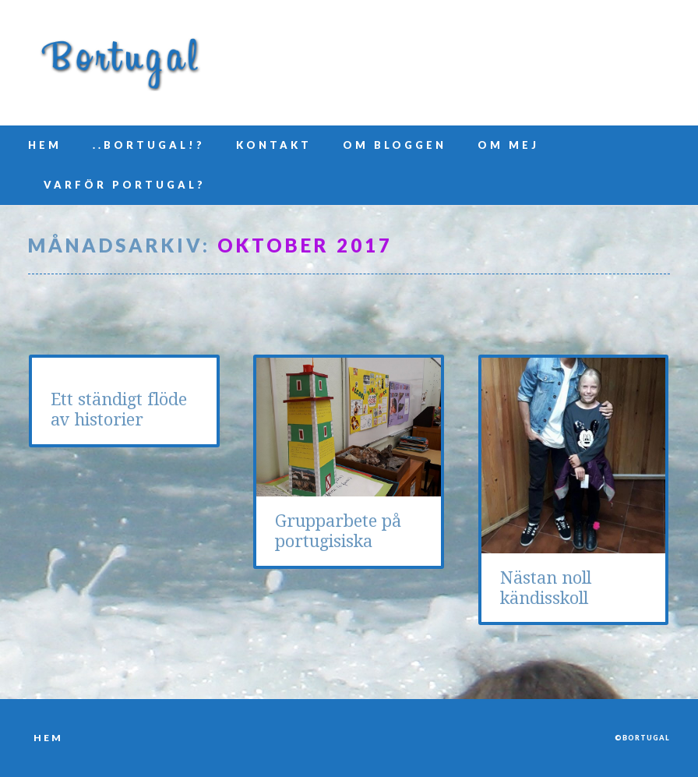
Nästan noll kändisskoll (545, 588)
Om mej (508, 145)
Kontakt (274, 145)
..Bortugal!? (149, 145)
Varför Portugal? (125, 184)
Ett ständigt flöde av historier (119, 409)
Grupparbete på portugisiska (338, 531)
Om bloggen (394, 145)
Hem (45, 145)
